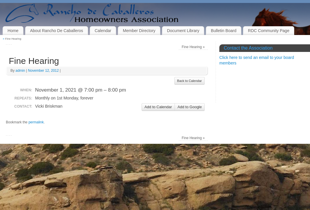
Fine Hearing (193, 47)
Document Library (183, 30)
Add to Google (190, 107)
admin (20, 71)
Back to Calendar (189, 81)
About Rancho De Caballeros (56, 30)
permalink (36, 122)
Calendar (103, 30)
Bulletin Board (223, 30)
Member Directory (139, 30)
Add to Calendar (158, 107)
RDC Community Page (269, 30)
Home (13, 30)
